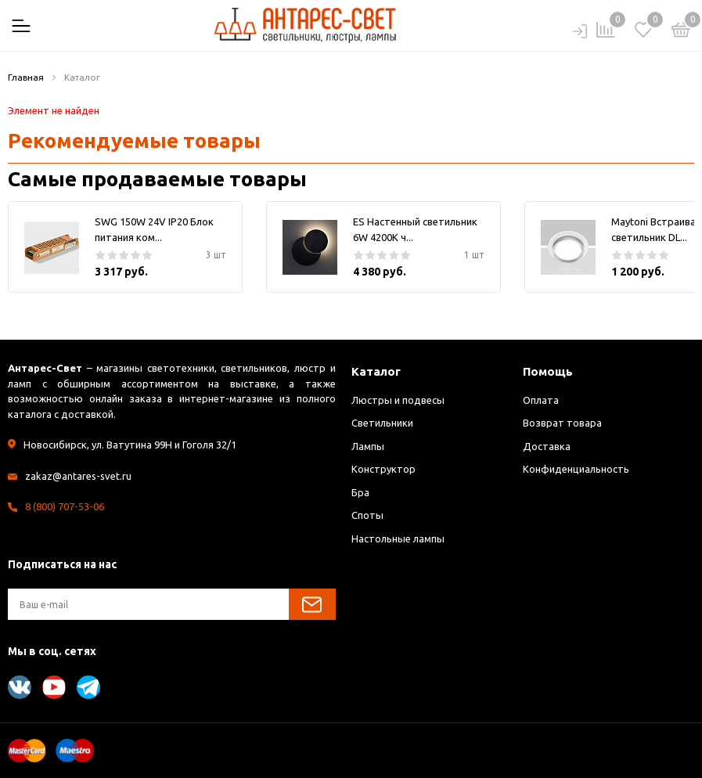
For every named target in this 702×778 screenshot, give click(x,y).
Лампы (367, 446)
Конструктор (383, 468)
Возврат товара (562, 422)
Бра (360, 492)
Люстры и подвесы (398, 399)
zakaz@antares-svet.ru (78, 475)
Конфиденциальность (576, 468)
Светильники (382, 422)
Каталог (376, 371)
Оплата (541, 399)
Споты (367, 515)
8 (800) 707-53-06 (64, 506)
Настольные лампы (398, 538)
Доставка (547, 446)
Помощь (548, 371)
